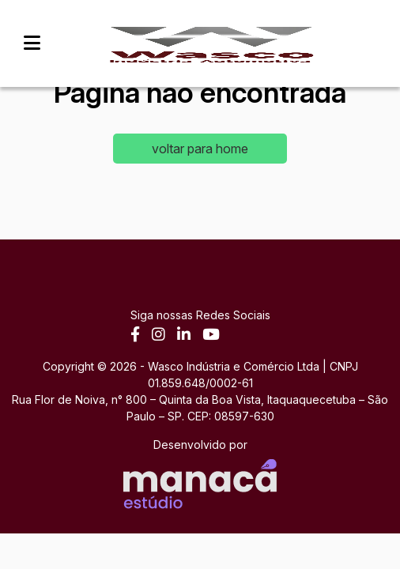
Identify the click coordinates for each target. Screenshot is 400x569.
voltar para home (200, 148)
